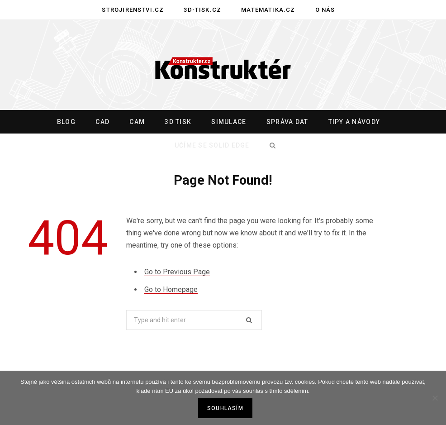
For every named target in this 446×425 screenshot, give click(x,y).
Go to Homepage (171, 289)
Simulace (228, 121)
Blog (66, 121)
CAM (137, 121)
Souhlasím (225, 408)
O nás (325, 9)
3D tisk (178, 121)
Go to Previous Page (177, 271)
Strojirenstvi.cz (133, 9)
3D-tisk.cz (202, 9)
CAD (102, 121)
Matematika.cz (268, 9)
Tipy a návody (354, 121)
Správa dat (287, 121)
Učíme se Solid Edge (212, 145)
